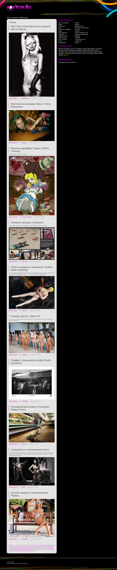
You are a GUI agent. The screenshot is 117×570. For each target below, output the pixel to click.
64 (9, 549)
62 (50, 548)
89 (18, 550)
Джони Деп (86, 48)
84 (52, 549)
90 (20, 550)
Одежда (60, 55)
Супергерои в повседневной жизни (30, 449)
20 (51, 545)
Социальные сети (80, 39)
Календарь (66, 48)
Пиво (83, 52)
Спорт (60, 41)
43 (9, 548)
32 (31, 546)
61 (48, 548)
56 (37, 548)
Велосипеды (72, 52)
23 (12, 546)
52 (28, 548)
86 (11, 550)
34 (35, 546)
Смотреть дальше (13, 98)
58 (41, 548)
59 (43, 548)
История (77, 29)
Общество (24, 261)
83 (50, 549)
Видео (60, 24)
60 (46, 548)
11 (32, 545)
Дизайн (77, 24)
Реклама (24, 142)
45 (13, 548)
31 (29, 546)
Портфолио (15, 17)
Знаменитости (25, 98)
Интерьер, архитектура (82, 27)
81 (46, 549)
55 (35, 548)
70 (22, 549)
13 (36, 545)
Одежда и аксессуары (81, 34)
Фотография (25, 401)
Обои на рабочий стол (81, 32)
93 (26, 550)
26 (18, 546)
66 (13, 549)
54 (33, 548)
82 (48, 549)
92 (24, 550)
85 (9, 550)
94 (28, 550)
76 (35, 549)
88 (16, 550)
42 (52, 546)
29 (25, 546)
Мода (60, 31)
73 (28, 549)
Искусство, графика (27, 216)
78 (39, 549)
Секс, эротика (62, 39)
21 (53, 545)
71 (24, 549)
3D (74, 48)
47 (18, 548)
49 (22, 548)
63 (52, 548)
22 (10, 546)
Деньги (79, 53)
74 (31, 549)
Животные (61, 26)
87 (13, 550)
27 (20, 546)
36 (40, 546)
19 (49, 545)
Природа (77, 36)
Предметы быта (63, 36)
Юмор (23, 487)
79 (41, 549)
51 (26, 548)
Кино (71, 48)
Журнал (9, 17)
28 (22, 546)
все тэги (66, 55)
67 (16, 549)
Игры (60, 27)
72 (26, 549)
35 (37, 546)
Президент (61, 53)
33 (33, 546)
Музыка (77, 31)
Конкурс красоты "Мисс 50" (25, 316)
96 (33, 550)
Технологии (78, 41)
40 (48, 546)
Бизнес (77, 23)
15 (40, 545)
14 (38, 545)
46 (16, 548)
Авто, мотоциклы (63, 23)
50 (24, 548)
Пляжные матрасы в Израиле (27, 222)
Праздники (68, 53)
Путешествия (62, 37)
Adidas (101, 53)
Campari (84, 50)
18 (47, 545)
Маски (74, 53)
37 (42, 546)
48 (20, 548)
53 (31, 548)
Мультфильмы (62, 32)
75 (33, 549)
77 (37, 549)
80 (43, 549)
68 (18, 549)
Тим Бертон (79, 48)
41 (50, 546)
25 (16, 546)
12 (34, 545)
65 (11, 549)
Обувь (96, 53)
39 (46, 546)
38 (44, 546)
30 (27, 546)
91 (22, 550)
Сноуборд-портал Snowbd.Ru (67, 62)
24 (14, 546)
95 (31, 550)
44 (11, 548)
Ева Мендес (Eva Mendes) (66, 50)
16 (43, 545)
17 (45, 545)
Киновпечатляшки (23, 17)
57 (39, 548)
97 (35, 550)
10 (30, 545)
